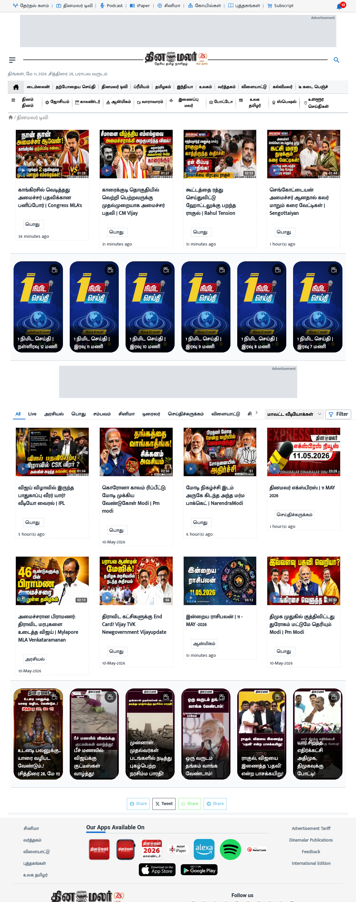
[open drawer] (12, 60)
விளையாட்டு (36, 852)
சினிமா (31, 828)
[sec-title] (178, 827)
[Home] (10, 117)
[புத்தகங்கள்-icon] (244, 6)
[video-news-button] (23, 170)
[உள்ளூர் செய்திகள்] (324, 103)
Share (215, 804)
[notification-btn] (339, 6)
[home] (16, 87)
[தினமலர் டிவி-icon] (74, 6)
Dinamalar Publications (311, 840)
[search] (336, 60)
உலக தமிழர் (35, 875)
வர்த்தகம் (32, 840)
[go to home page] (175, 60)
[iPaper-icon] (139, 6)
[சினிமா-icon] (168, 6)
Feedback (311, 852)
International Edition (311, 863)
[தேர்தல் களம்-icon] (30, 6)
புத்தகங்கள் (34, 863)
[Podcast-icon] (111, 6)
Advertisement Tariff (311, 828)
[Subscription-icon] (283, 6)
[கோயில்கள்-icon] (204, 6)
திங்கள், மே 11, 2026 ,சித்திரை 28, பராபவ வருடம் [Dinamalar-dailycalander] (57, 74)
